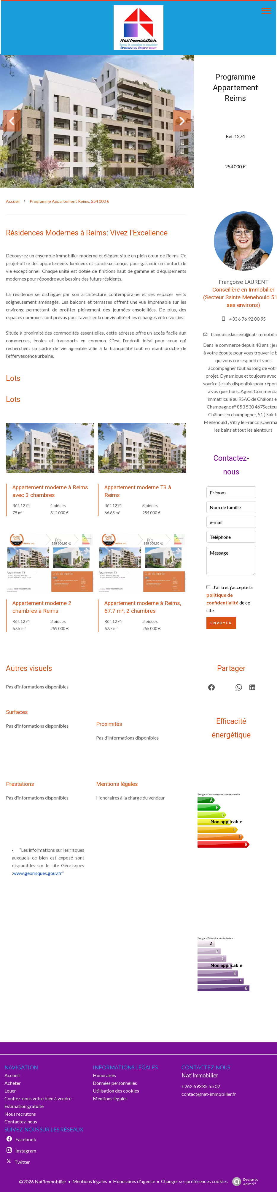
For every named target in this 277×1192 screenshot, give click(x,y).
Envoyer (221, 623)
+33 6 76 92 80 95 (247, 319)
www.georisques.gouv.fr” (38, 873)
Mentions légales (89, 1181)
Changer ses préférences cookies (194, 1181)
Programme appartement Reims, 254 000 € (69, 201)
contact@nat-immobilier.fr (209, 1094)
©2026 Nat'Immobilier (42, 1181)
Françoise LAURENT (243, 282)
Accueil (13, 201)
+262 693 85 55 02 (201, 1086)
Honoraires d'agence (134, 1181)
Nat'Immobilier (200, 1075)
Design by (243, 1181)
